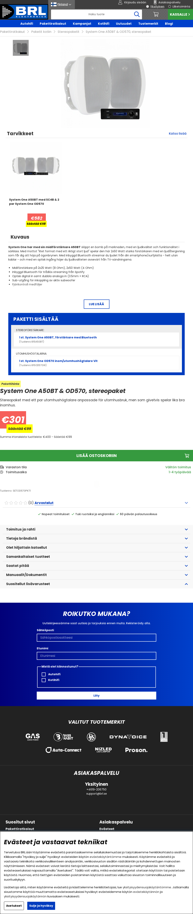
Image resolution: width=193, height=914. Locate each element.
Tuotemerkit (148, 24)
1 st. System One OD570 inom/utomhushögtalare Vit (96, 363)
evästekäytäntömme (105, 857)
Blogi (169, 24)
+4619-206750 (96, 789)
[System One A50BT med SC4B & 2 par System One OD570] (36, 205)
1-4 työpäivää (180, 472)
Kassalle (180, 14)
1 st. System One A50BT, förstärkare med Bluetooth (96, 339)
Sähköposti (45, 630)
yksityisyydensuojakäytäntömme (147, 887)
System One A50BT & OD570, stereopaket (118, 31)
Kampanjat (82, 24)
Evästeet (106, 829)
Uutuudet (124, 24)
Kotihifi (103, 24)
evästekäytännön (146, 892)
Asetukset (14, 906)
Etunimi (42, 648)
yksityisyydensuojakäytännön (25, 896)
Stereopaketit (68, 31)
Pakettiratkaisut (53, 24)
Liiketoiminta (181, 6)
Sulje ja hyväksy (41, 906)
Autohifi (26, 24)
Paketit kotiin (41, 31)
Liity (96, 696)
